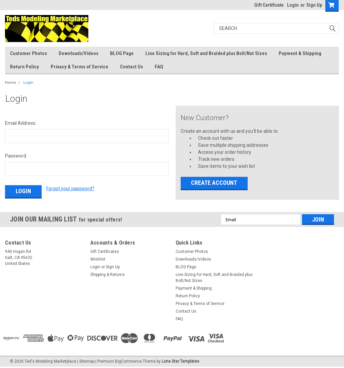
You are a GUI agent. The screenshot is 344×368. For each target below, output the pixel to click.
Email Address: (20, 123)
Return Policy (24, 67)
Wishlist (97, 259)
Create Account (214, 182)
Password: (16, 155)
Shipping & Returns (107, 274)
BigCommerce (128, 361)
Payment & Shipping (300, 53)
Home (10, 82)
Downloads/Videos (78, 53)
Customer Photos (28, 53)
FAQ (159, 67)
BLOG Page (122, 53)
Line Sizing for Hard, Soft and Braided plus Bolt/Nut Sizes (206, 53)
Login (293, 5)
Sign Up (314, 5)
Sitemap (86, 361)
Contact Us (131, 67)
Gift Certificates (104, 251)
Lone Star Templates (180, 361)
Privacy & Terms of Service (79, 67)
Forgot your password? (70, 188)
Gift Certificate (269, 5)
